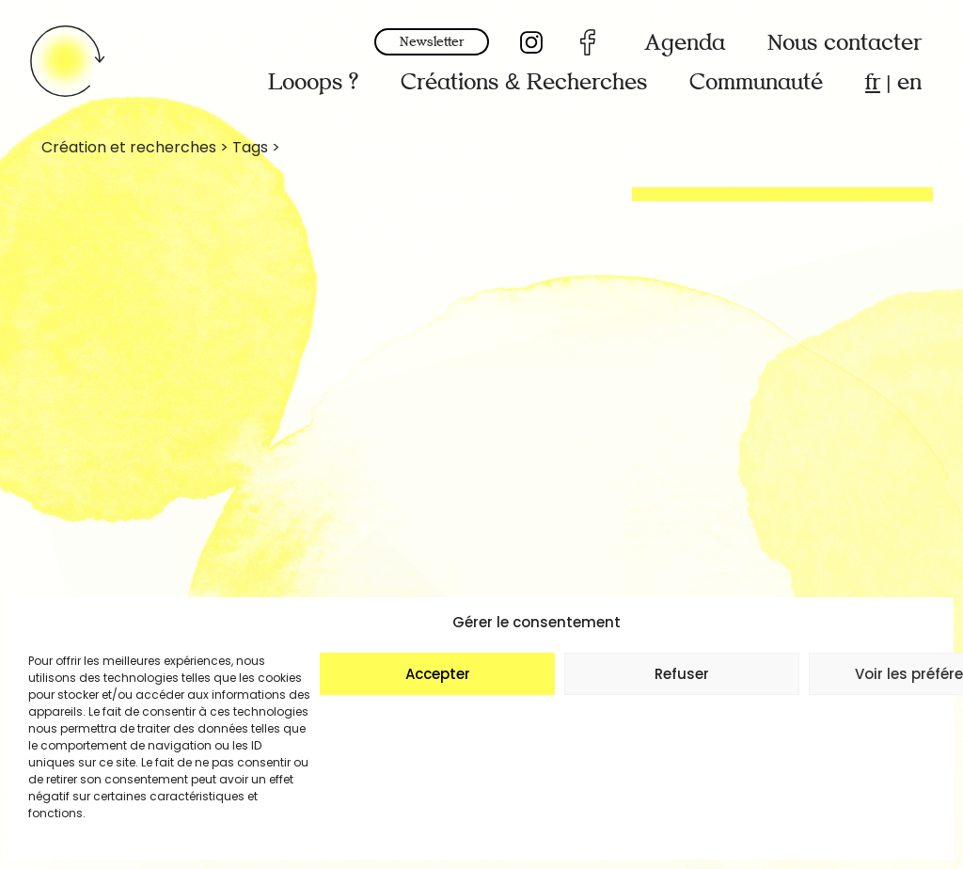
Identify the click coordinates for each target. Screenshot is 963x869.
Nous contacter (844, 42)
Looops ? (313, 82)
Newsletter (432, 42)
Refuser (682, 674)
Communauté (756, 82)
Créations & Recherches (524, 82)
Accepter (437, 674)
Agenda (684, 42)
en (909, 82)
